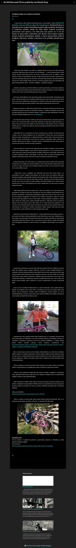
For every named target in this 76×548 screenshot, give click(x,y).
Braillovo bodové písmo (28, 486)
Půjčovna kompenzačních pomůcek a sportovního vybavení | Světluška (32, 446)
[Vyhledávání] (50, 2)
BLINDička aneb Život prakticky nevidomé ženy (26, 2)
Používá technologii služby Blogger (38, 546)
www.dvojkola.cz (38, 114)
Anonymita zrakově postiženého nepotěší (31, 531)
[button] (13, 19)
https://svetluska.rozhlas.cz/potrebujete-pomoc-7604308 (28, 394)
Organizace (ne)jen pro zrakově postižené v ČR (32, 509)
